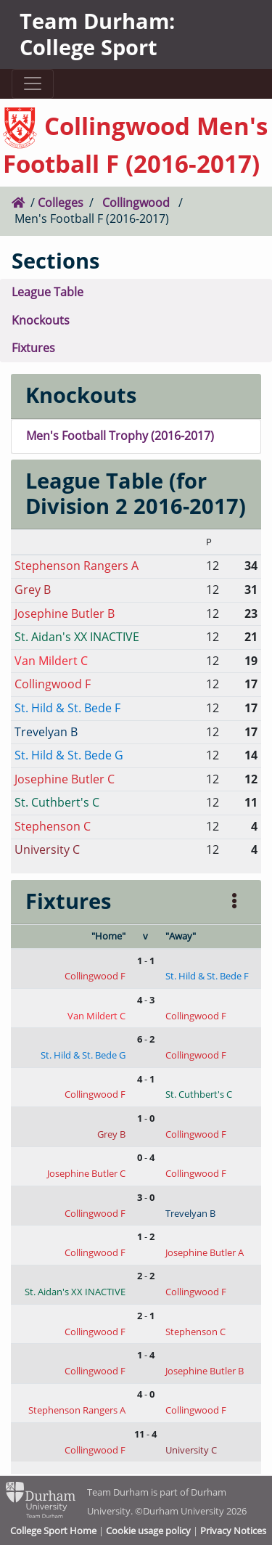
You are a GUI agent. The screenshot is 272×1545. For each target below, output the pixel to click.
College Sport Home (53, 1530)
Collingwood (136, 203)
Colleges (60, 203)
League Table (47, 292)
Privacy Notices (233, 1530)
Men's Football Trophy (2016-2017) (120, 436)
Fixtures (33, 348)
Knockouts (41, 320)
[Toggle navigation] (32, 84)
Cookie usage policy (148, 1530)
